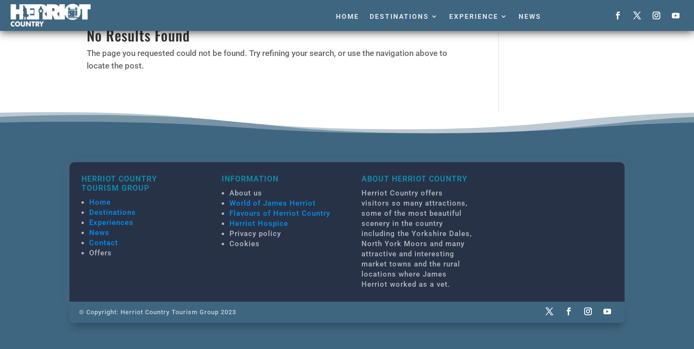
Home (347, 16)
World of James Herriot (272, 203)
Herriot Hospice (258, 223)
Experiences (111, 222)
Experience (473, 16)
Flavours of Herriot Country (279, 213)
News (530, 16)
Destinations (399, 16)
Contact (103, 242)
